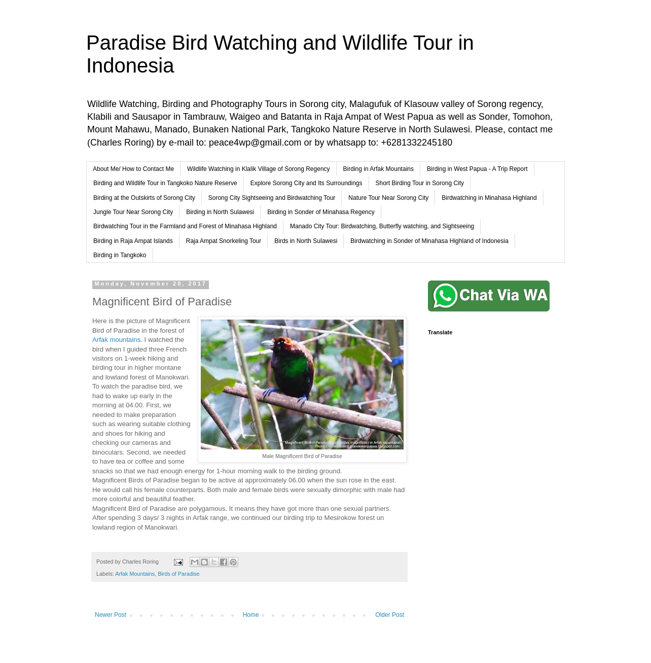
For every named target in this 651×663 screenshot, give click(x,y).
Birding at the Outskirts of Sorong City (144, 197)
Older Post (389, 614)
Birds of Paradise (178, 574)
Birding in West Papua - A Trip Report (477, 168)
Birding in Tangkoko (120, 255)
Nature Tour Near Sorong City (388, 197)
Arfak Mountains (135, 574)
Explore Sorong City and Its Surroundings (306, 183)
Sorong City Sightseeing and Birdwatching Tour (272, 197)
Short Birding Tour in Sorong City (420, 183)
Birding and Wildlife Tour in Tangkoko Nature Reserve (165, 183)
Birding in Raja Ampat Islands (133, 241)
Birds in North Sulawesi (305, 241)
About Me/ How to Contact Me (133, 168)
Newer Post (110, 614)
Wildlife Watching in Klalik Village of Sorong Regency (258, 168)
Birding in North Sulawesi (220, 212)
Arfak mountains (116, 339)
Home (251, 614)
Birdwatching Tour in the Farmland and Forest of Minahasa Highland (185, 226)
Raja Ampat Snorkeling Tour (224, 241)
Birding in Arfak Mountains (378, 168)
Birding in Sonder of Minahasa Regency (320, 212)
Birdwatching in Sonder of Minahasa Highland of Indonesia (429, 241)
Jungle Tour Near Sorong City (133, 212)
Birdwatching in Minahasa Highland (489, 197)
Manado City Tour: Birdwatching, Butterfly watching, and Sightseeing (382, 226)
